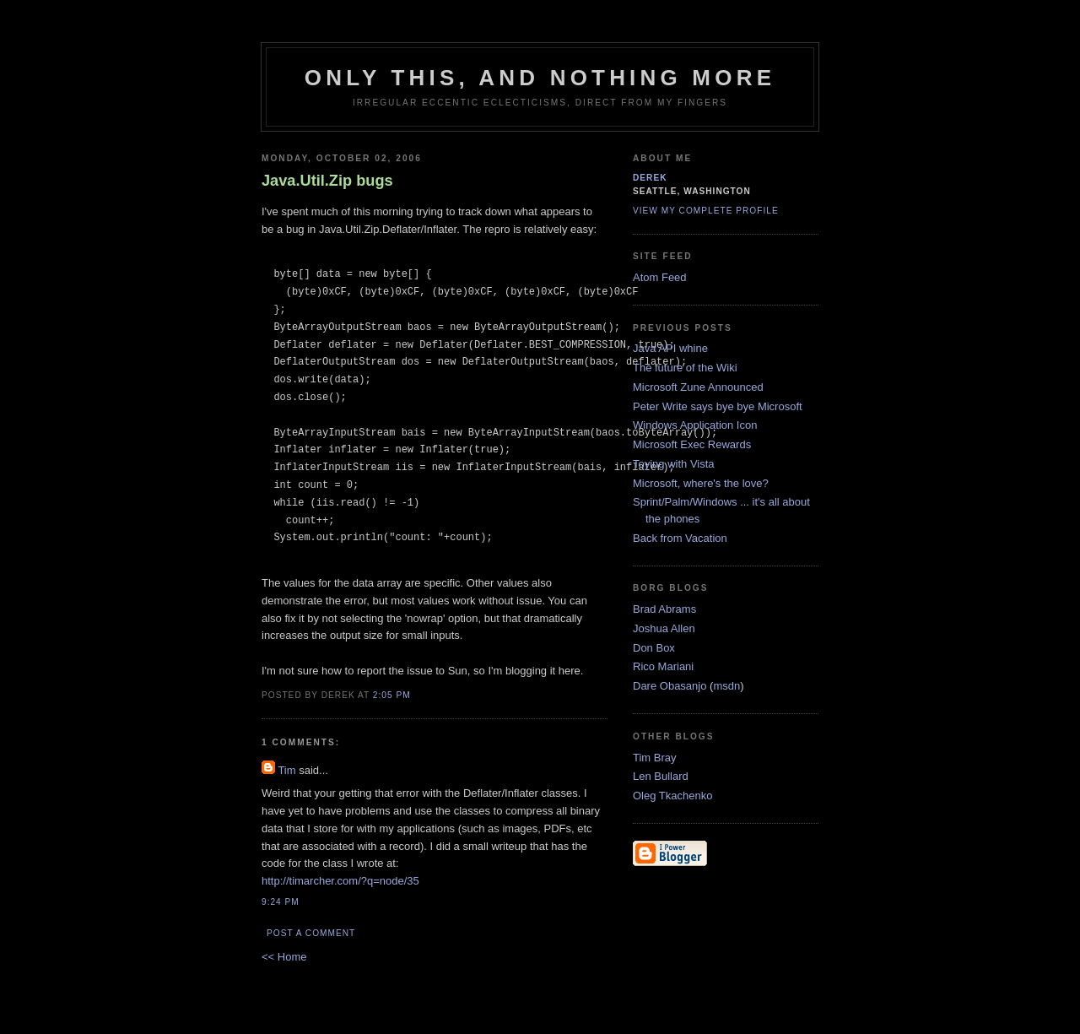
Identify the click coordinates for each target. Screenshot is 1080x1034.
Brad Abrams (664, 609)
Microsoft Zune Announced (698, 387)
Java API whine (670, 348)
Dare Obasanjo (669, 685)
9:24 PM (281, 902)
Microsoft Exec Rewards (692, 444)
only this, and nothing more (540, 77)
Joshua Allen (664, 628)
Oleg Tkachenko (672, 795)
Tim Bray (655, 757)
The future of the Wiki (685, 367)
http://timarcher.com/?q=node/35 (340, 880)
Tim (286, 770)
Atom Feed (660, 277)
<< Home (284, 956)
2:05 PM (392, 695)
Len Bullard (660, 776)
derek (650, 177)
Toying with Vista (674, 463)
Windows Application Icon (695, 425)
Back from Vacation (680, 538)
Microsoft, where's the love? (701, 483)
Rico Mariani (663, 666)
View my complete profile (706, 210)
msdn (726, 685)
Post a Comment (311, 933)
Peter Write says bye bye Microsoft (717, 406)
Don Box (654, 648)
